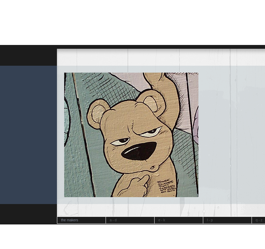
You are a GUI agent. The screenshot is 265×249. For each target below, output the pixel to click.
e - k (161, 220)
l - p (210, 220)
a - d (113, 220)
